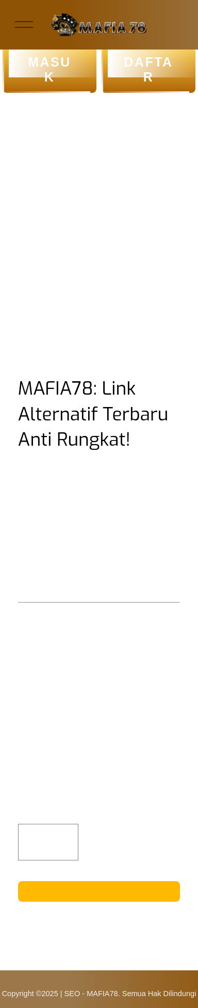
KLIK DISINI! (99, 891)
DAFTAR (148, 69)
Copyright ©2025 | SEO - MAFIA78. (61, 993)
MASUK (49, 69)
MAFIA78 (105, 571)
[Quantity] (48, 842)
